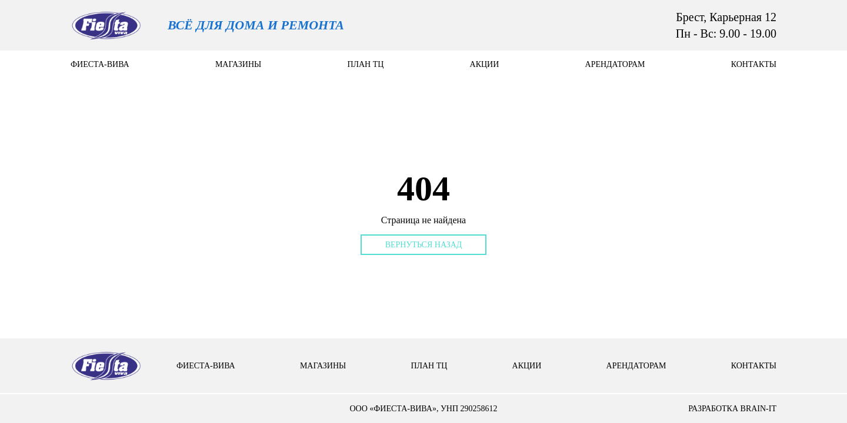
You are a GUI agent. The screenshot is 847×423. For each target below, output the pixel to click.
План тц (365, 64)
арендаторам (615, 64)
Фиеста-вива (100, 64)
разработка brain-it (732, 408)
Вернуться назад (423, 244)
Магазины (238, 64)
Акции (484, 64)
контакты (753, 64)
